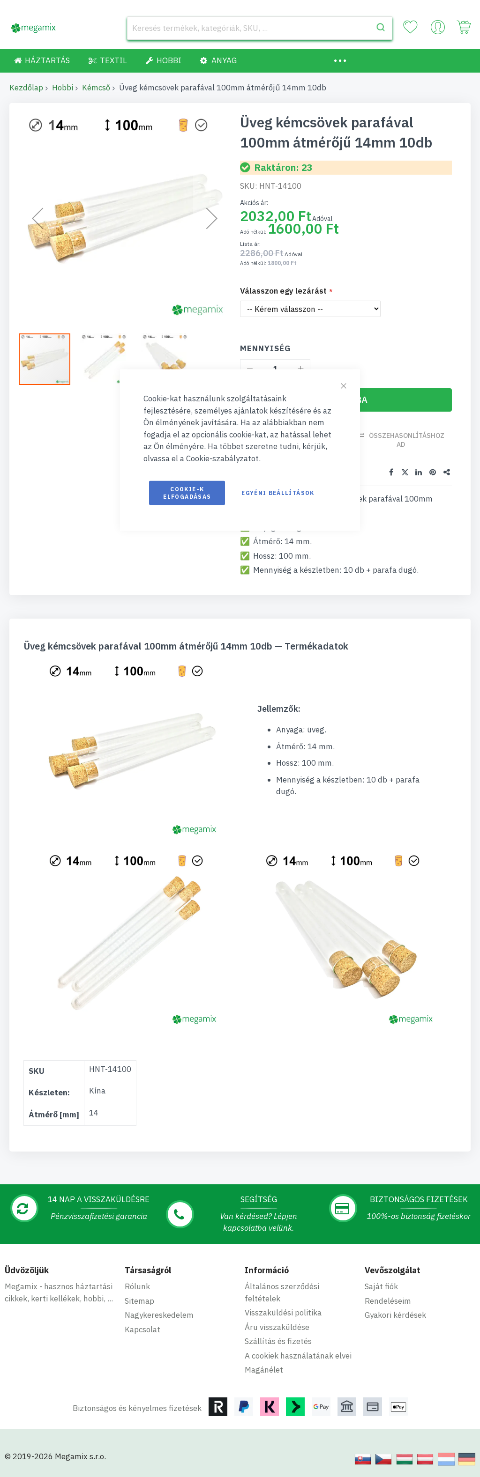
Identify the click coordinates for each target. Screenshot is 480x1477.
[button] (110, 359)
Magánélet (264, 1370)
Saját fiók (381, 1286)
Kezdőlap (26, 87)
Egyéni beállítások (277, 492)
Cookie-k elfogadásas (187, 493)
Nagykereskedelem (159, 1315)
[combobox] (259, 28)
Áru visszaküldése (277, 1327)
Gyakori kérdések (395, 1315)
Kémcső (96, 87)
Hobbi (62, 87)
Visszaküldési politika (283, 1312)
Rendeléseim (388, 1300)
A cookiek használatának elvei (298, 1355)
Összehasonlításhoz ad (406, 440)
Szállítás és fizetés (278, 1341)
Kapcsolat (142, 1329)
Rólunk (137, 1286)
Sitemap (139, 1300)
